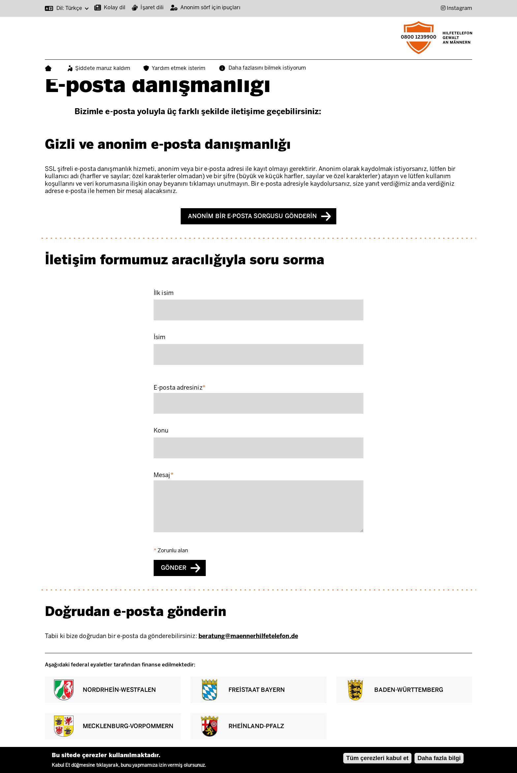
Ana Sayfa (49, 68)
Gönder (173, 567)
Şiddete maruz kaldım (102, 68)
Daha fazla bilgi (439, 758)
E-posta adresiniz (178, 387)
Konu (161, 430)
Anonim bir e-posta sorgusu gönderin (252, 216)
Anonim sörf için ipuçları (210, 7)
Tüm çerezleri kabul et (377, 758)
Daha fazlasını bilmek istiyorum (267, 67)
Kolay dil (114, 7)
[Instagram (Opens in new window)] (456, 8)
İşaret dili (152, 7)
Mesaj (162, 475)
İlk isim (164, 293)
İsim (160, 337)
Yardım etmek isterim (178, 68)
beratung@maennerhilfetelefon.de (248, 636)
